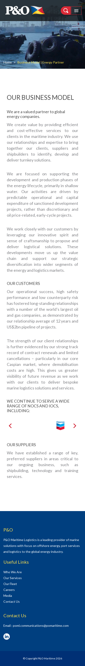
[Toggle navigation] (76, 10)
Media (7, 595)
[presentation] (10, 425)
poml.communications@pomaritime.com (41, 625)
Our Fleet (10, 584)
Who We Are (12, 572)
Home (7, 62)
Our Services (12, 578)
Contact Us (11, 601)
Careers (9, 590)
